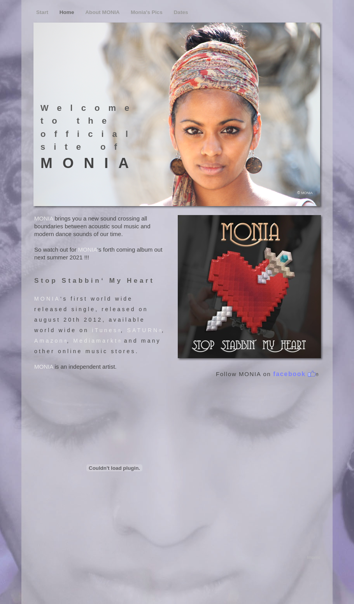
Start (43, 12)
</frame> (114, 468)
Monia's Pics (147, 12)
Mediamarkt (95, 341)
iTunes (105, 330)
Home (68, 12)
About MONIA (103, 12)
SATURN (143, 330)
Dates (181, 12)
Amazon (49, 341)
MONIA (43, 218)
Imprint (312, 557)
